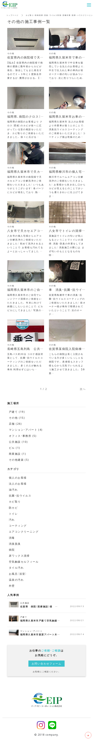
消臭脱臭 (15, 544)
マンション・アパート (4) (26, 429)
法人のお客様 (18, 483)
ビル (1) (14, 448)
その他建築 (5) (19, 460)
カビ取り (15, 501)
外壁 (12, 586)
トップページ (12, 15)
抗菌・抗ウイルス (20, 495)
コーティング (18, 525)
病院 (12, 549)
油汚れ (13, 489)
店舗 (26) (15, 423)
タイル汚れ (16, 567)
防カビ (13, 507)
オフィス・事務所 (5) (23, 436)
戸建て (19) (17, 412)
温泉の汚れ (16, 580)
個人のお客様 (18, 477)
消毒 (12, 538)
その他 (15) (17, 418)
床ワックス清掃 (19, 555)
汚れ (12, 519)
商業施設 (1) (17, 454)
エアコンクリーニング (24, 531)
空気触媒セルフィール (24, 561)
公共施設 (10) (18, 442)
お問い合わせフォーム (46, 663)
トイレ (13, 513)
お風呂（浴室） (18, 574)
